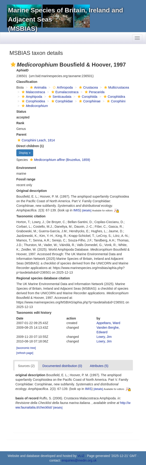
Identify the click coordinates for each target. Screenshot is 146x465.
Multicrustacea (116, 87)
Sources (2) (26, 366)
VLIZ (81, 456)
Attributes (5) (99, 366)
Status (21, 111)
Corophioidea (32, 101)
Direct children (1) (30, 146)
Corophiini (116, 101)
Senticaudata (59, 96)
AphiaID (22, 70)
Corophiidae (61, 101)
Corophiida (86, 96)
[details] (86, 210)
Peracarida (94, 92)
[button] (13, 64)
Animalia (38, 87)
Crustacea (88, 87)
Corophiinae (89, 101)
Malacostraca (32, 92)
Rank (20, 123)
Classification (26, 82)
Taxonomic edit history (33, 312)
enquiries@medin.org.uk (78, 460)
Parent (21, 134)
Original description (31, 191)
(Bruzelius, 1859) (59, 160)
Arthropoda (62, 87)
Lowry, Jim (104, 337)
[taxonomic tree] (26, 348)
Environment (26, 168)
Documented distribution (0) (62, 366)
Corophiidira (113, 96)
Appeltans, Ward (108, 323)
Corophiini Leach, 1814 (35, 140)
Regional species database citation (43, 278)
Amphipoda (31, 96)
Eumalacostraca (64, 92)
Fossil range (25, 179)
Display (25, 152)
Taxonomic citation (31, 216)
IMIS (76, 210)
